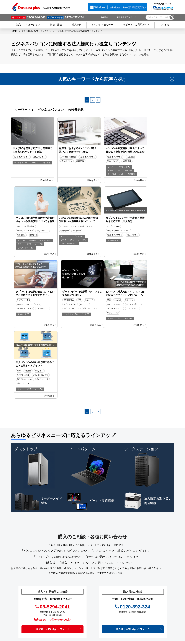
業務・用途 (56, 24)
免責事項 (110, 611)
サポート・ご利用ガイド (136, 24)
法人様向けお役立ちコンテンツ (36, 31)
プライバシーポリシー (116, 607)
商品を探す (76, 593)
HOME (14, 31)
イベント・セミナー (102, 24)
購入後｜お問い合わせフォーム (133, 561)
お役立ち (110, 602)
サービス (75, 602)
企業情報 (110, 620)
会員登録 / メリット (80, 607)
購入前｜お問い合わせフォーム (52, 561)
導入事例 (77, 24)
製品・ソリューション (28, 24)
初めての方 (76, 615)
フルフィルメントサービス (154, 592)
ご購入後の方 (77, 611)
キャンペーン (112, 589)
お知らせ (105, 17)
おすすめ (164, 24)
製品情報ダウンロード (126, 17)
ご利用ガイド (77, 620)
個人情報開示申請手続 (116, 615)
